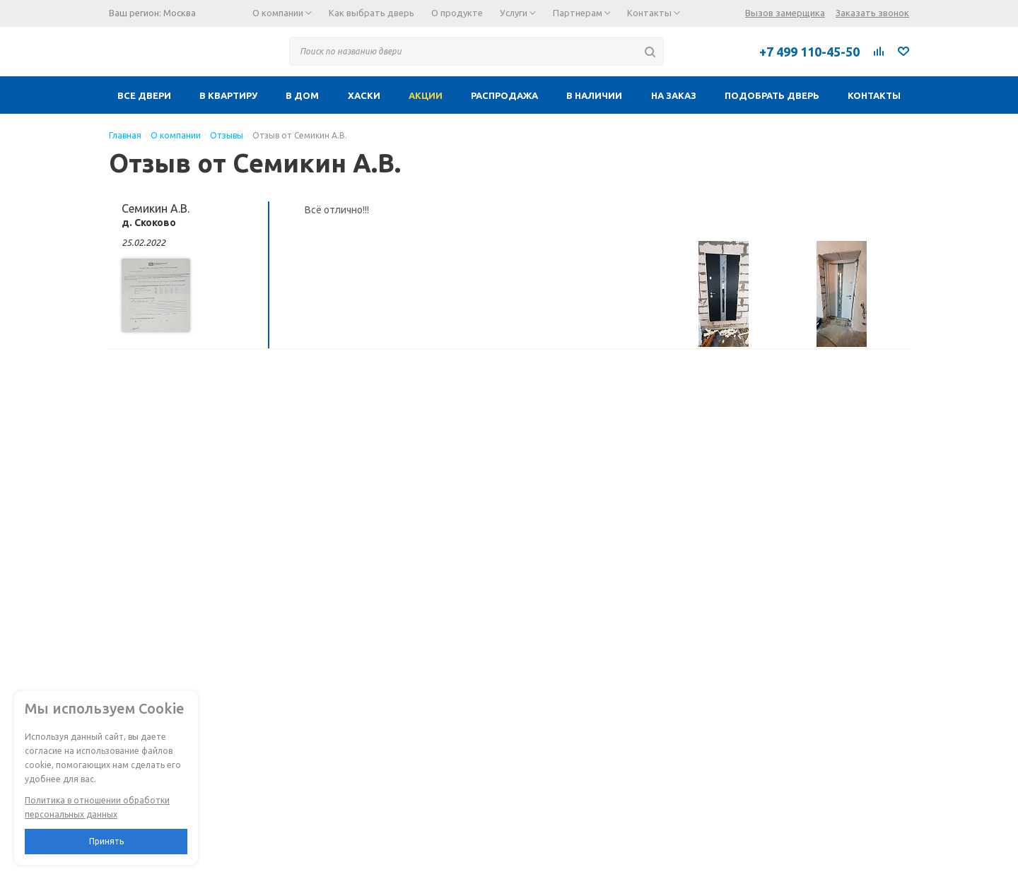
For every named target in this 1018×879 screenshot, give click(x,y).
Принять (106, 841)
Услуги (518, 13)
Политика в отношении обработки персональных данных (97, 807)
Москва (179, 13)
